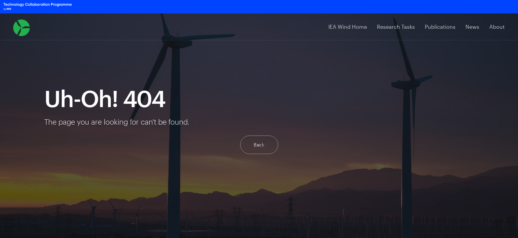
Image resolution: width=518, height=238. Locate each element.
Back (259, 144)
